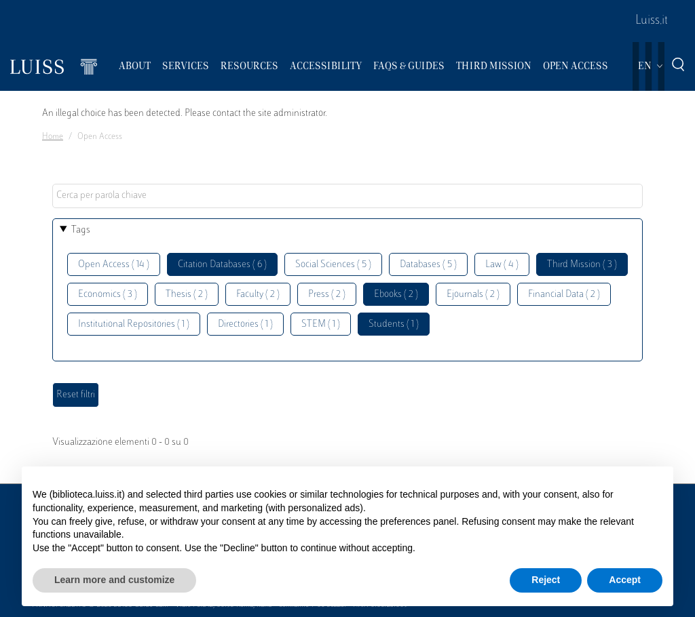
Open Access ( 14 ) (113, 265)
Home (52, 137)
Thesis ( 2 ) (187, 295)
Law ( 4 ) (502, 265)
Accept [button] (625, 579)
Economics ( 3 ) (107, 295)
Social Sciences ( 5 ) (333, 265)
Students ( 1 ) (394, 324)
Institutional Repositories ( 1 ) (133, 324)
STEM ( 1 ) (320, 324)
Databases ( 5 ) (428, 265)
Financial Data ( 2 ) (564, 295)
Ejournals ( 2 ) (473, 295)
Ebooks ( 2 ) (396, 295)
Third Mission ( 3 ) (582, 265)
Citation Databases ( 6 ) (222, 265)
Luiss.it (651, 21)
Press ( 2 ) (326, 295)
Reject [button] (545, 579)
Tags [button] (80, 230)
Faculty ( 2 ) (258, 295)
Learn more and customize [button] (114, 579)
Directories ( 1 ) (245, 324)
